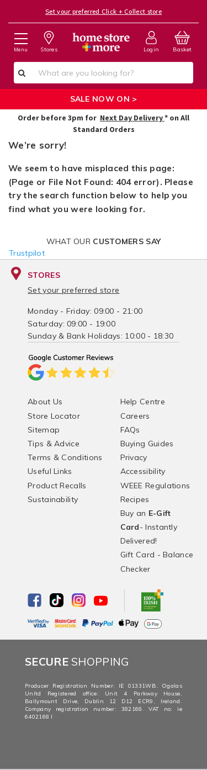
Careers (135, 416)
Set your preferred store (73, 290)
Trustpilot (27, 253)
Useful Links (50, 471)
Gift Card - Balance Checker (157, 561)
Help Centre (142, 402)
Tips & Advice (53, 444)
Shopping (77, 661)
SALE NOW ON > (103, 99)
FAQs (130, 430)
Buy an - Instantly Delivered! (149, 527)
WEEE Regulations (155, 486)
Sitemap (44, 430)
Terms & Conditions (65, 457)
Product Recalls (57, 486)
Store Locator (54, 416)
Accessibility (143, 471)
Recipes (135, 499)
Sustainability (53, 499)
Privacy (133, 457)
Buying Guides (147, 444)
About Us (45, 402)
